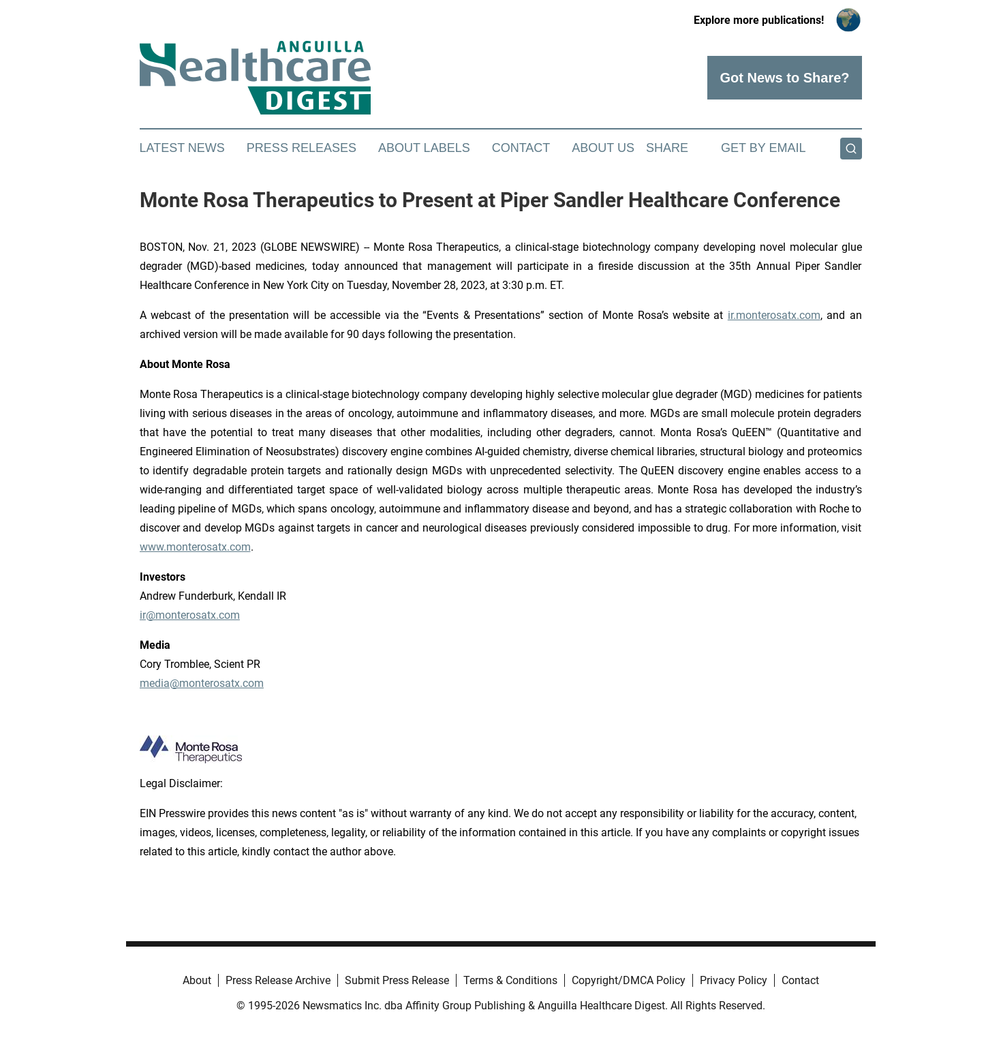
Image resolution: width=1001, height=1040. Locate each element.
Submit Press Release (397, 980)
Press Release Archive (278, 980)
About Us (603, 148)
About (197, 980)
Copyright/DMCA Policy (629, 980)
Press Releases (301, 148)
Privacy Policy (733, 980)
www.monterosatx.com (195, 546)
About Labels (424, 148)
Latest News (182, 148)
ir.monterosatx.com (774, 315)
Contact (521, 148)
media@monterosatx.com (202, 683)
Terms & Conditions (510, 980)
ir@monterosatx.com (190, 615)
